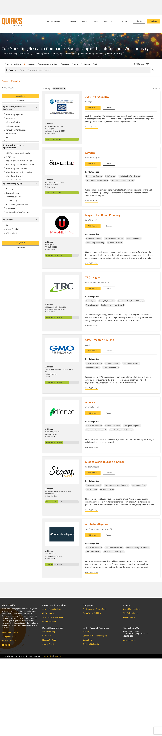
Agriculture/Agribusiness (15, 130)
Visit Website (92, 107)
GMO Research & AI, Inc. (100, 340)
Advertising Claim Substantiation (19, 164)
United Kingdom (12, 229)
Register (153, 21)
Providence (9, 208)
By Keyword (11, 70)
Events (85, 21)
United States (10, 232)
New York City (10, 200)
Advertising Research (14, 176)
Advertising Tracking (13, 180)
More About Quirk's (10, 632)
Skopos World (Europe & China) (104, 462)
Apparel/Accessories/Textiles (17, 141)
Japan (7, 225)
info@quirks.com (129, 640)
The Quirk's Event (9, 636)
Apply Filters (20, 96)
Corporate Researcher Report (95, 636)
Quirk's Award (129, 617)
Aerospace (9, 118)
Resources (108, 21)
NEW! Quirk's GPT (141, 64)
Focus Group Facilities (92, 613)
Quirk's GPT (123, 21)
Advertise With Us (9, 640)
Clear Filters (20, 100)
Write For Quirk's (49, 621)
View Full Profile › (91, 127)
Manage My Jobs (49, 640)
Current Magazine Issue (51, 609)
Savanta (90, 153)
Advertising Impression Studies (18, 172)
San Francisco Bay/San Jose (16, 212)
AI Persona (9, 157)
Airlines (8, 137)
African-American (12, 126)
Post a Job (46, 636)
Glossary (86, 631)
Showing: (46, 88)
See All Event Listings (131, 609)
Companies (71, 21)
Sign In (139, 21)
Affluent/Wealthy (12, 122)
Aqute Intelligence (96, 524)
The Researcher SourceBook (94, 609)
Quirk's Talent (48, 644)
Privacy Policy (47, 656)
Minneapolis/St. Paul (13, 196)
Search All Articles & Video (52, 617)
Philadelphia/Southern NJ (16, 204)
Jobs (96, 21)
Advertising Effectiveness (15, 168)
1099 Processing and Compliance (18, 153)
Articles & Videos (54, 21)
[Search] (85, 70)
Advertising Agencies (13, 114)
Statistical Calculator (91, 644)
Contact (109, 107)
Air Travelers (10, 133)
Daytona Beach (11, 193)
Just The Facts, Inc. (97, 96)
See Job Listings (49, 631)
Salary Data (87, 640)
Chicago (8, 189)
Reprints (57, 656)
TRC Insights (93, 277)
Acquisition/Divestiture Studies (18, 160)
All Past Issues (48, 613)
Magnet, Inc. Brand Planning (102, 215)
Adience (90, 402)
